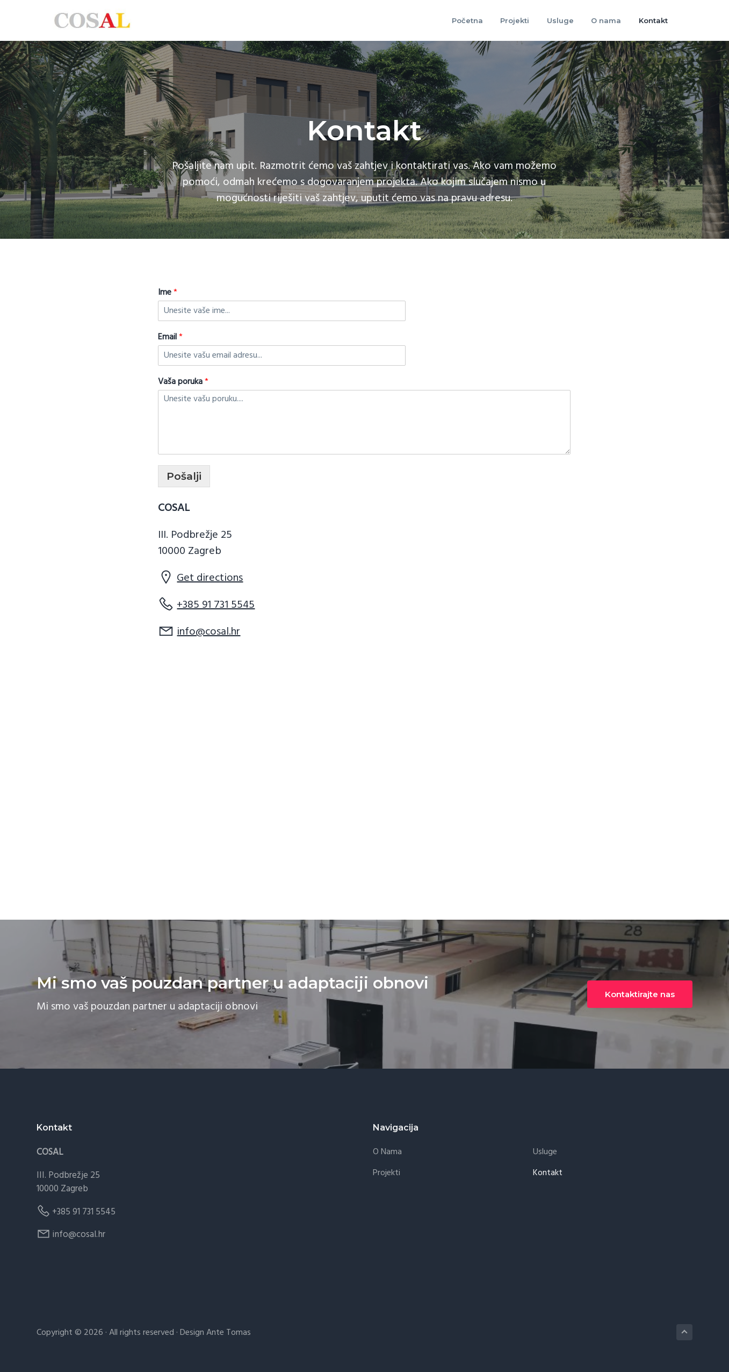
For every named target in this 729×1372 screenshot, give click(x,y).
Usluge (545, 1153)
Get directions (210, 578)
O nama (387, 1153)
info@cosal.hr (208, 632)
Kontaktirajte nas (640, 995)
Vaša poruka (183, 382)
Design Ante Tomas (215, 1333)
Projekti (386, 1174)
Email (170, 337)
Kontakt (547, 1174)
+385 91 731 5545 (216, 605)
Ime (167, 292)
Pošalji (184, 476)
